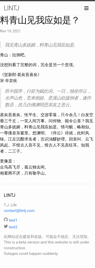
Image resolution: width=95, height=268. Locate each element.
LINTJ (11, 8)
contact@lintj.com (19, 210)
